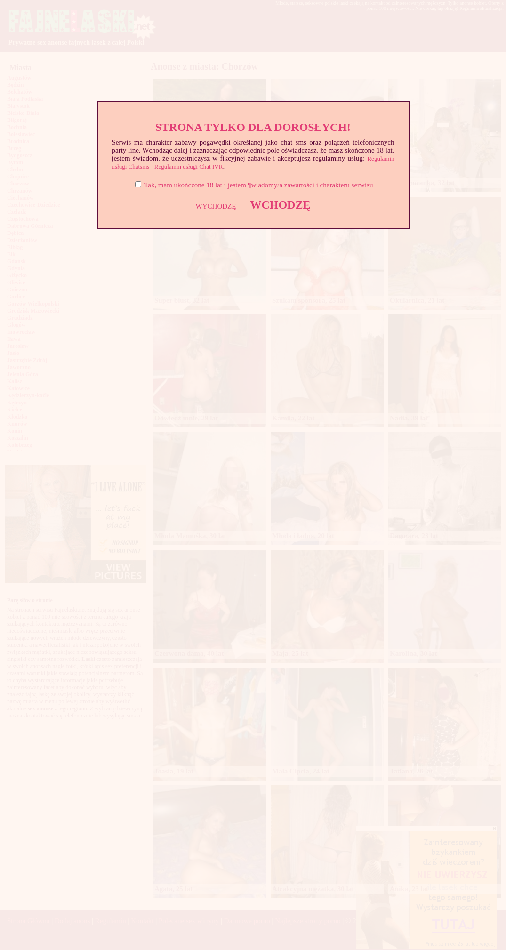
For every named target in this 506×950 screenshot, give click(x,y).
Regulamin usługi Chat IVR (188, 166)
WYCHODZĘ (216, 206)
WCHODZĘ (280, 205)
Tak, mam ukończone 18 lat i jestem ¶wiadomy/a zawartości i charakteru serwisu (258, 185)
